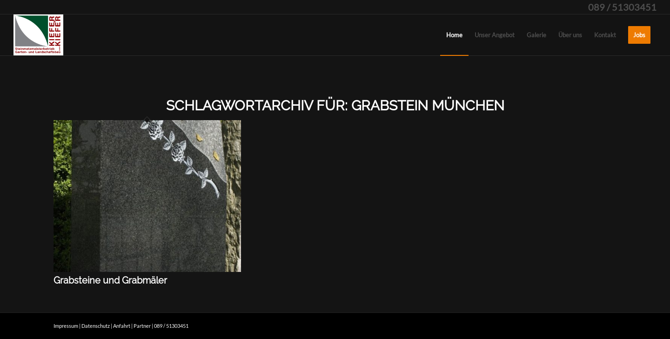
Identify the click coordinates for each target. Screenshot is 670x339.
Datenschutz (95, 326)
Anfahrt (121, 326)
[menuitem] (454, 34)
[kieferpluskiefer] (38, 34)
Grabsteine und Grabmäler (110, 280)
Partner (142, 326)
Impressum (66, 326)
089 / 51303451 (622, 7)
